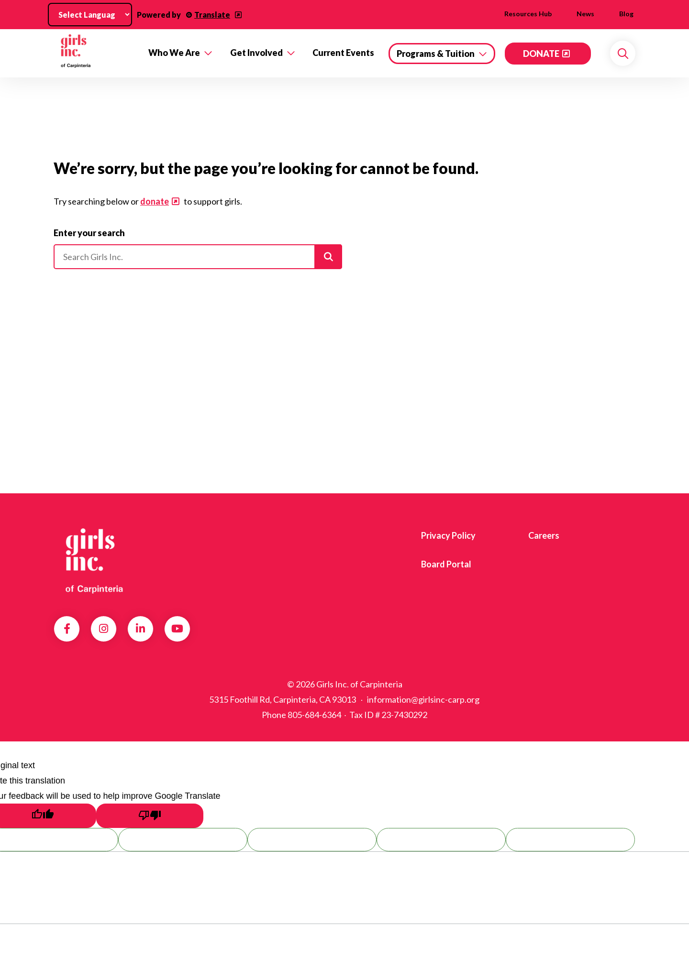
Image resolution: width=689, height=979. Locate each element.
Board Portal (446, 564)
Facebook (67, 628)
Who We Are (174, 52)
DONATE (541, 53)
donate (154, 201)
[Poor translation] (149, 816)
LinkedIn (140, 628)
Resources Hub (528, 14)
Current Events (343, 52)
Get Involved (256, 52)
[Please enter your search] (198, 256)
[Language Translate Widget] (90, 14)
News (585, 14)
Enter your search (89, 233)
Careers (543, 535)
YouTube (177, 628)
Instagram (103, 628)
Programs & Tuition (436, 53)
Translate (212, 14)
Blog (626, 14)
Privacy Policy (448, 535)
